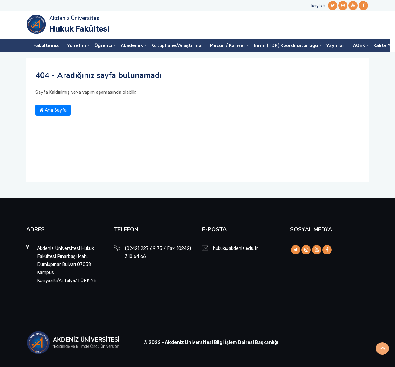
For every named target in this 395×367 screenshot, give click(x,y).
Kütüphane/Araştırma (176, 45)
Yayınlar (335, 45)
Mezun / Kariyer (228, 45)
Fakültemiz (46, 45)
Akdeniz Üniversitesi (75, 18)
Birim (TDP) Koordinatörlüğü (286, 45)
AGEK (359, 45)
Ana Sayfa (53, 110)
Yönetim (76, 45)
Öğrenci (103, 45)
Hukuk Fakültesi (79, 29)
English (318, 5)
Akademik (132, 45)
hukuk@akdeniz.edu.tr (235, 248)
